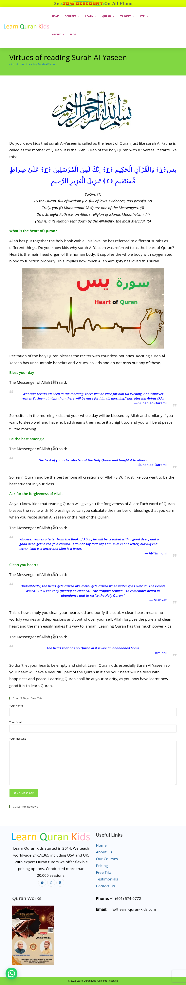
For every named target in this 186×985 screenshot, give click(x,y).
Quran (108, 16)
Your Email (15, 722)
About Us (104, 852)
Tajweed (127, 16)
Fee (144, 16)
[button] (11, 973)
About (58, 34)
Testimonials (107, 879)
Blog (73, 34)
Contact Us (105, 885)
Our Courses (107, 858)
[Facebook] (42, 883)
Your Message (17, 738)
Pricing (102, 865)
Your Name (16, 705)
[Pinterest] (51, 883)
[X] (60, 883)
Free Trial (104, 872)
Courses (72, 16)
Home (55, 16)
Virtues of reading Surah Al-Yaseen (36, 64)
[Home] (10, 64)
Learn (91, 16)
